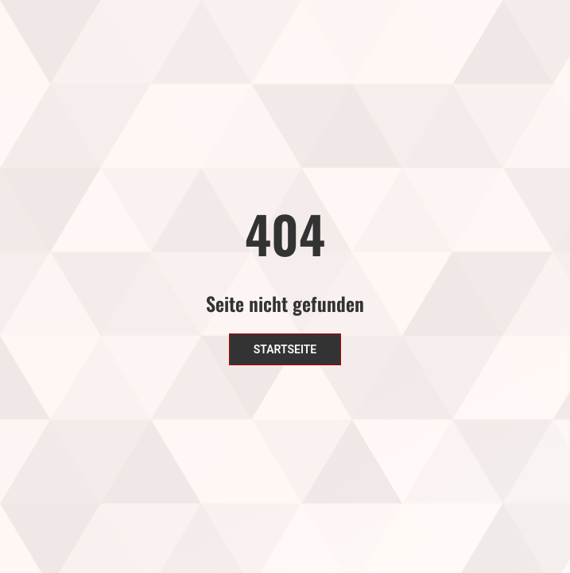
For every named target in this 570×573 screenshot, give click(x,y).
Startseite (285, 349)
